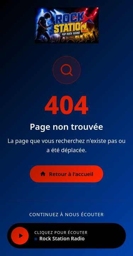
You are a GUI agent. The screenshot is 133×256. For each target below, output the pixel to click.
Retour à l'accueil (66, 173)
